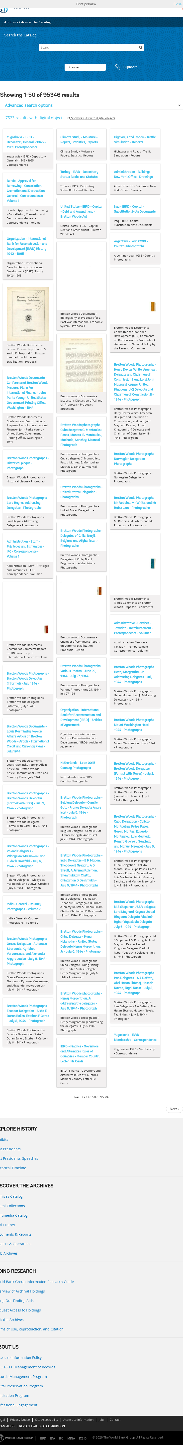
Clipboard (123, 67)
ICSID (83, 1438)
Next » (174, 1109)
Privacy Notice (20, 1420)
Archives (11, 22)
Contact (115, 1420)
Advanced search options (29, 105)
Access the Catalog (36, 22)
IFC (61, 1438)
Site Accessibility (46, 1420)
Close (178, 4)
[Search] (92, 47)
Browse (85, 67)
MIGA (71, 1438)
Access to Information (78, 1420)
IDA (52, 1438)
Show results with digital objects (91, 118)
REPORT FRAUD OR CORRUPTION (42, 1426)
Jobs (101, 1420)
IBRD (42, 1438)
